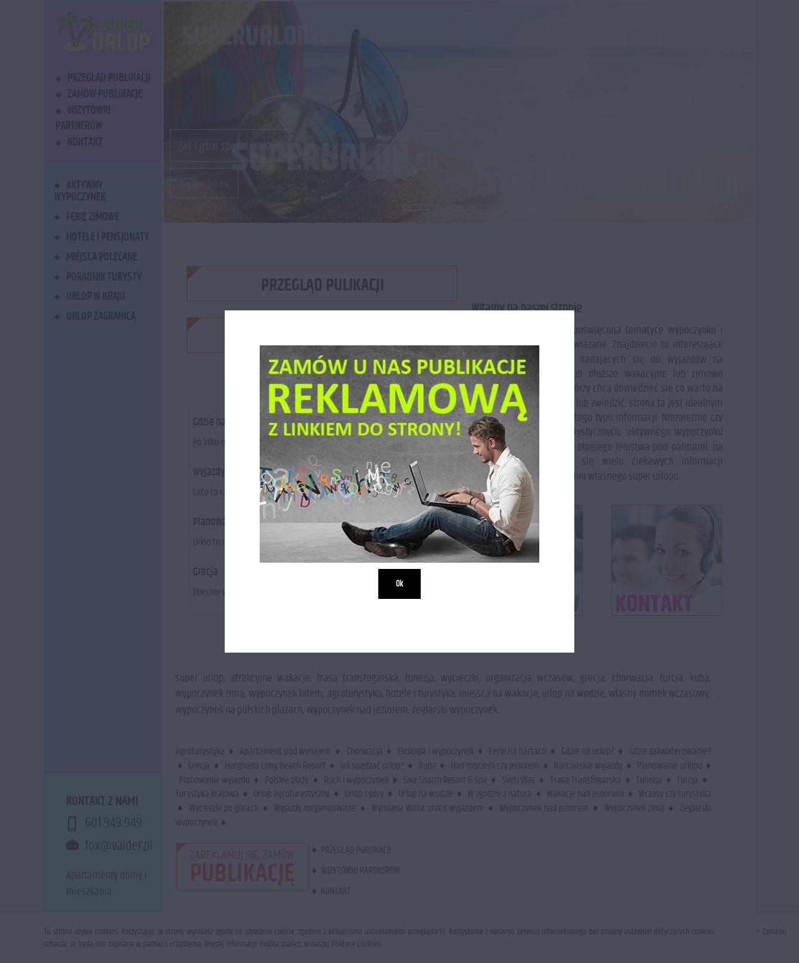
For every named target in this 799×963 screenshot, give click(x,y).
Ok (399, 584)
